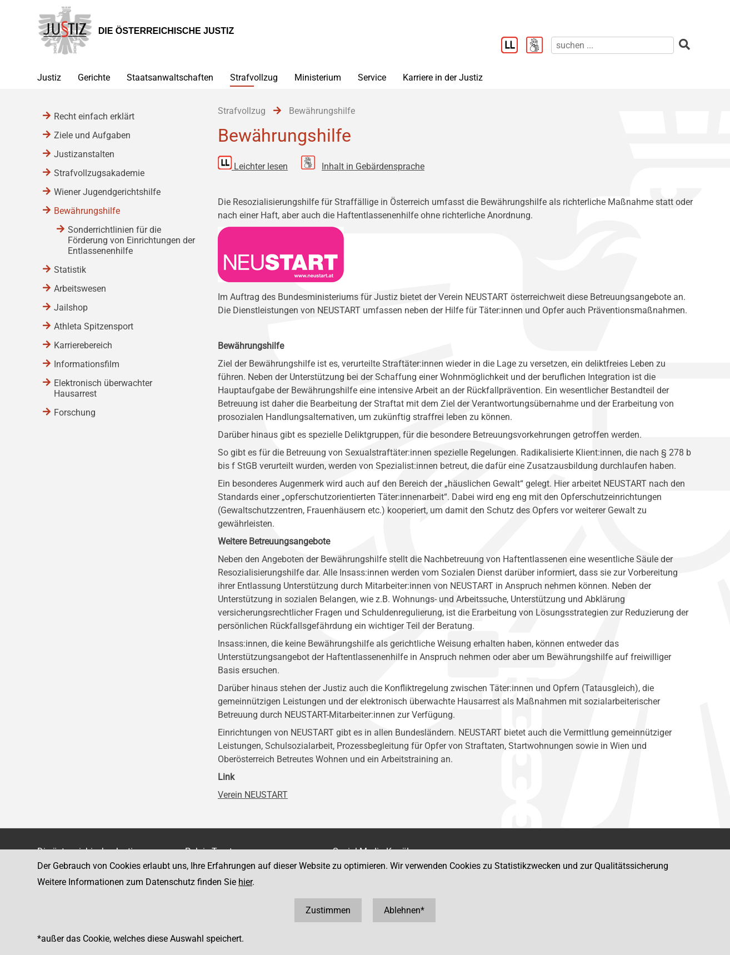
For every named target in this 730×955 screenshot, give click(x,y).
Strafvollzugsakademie (99, 173)
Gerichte (94, 77)
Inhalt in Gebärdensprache (373, 166)
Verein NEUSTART (253, 794)
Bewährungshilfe (87, 211)
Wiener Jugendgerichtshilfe (107, 192)
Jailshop (71, 307)
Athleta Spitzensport (93, 326)
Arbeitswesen (80, 288)
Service (372, 77)
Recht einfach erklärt (94, 116)
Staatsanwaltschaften (170, 77)
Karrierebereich (83, 345)
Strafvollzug (254, 77)
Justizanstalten (84, 154)
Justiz (49, 77)
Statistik (70, 269)
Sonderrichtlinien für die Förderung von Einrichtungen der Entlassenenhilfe (131, 240)
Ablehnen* (404, 910)
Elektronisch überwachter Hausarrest (103, 388)
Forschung (75, 412)
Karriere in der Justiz (443, 77)
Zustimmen (328, 910)
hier (245, 882)
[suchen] (612, 45)
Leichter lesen (261, 166)
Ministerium (317, 77)
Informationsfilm (86, 364)
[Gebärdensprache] (538, 46)
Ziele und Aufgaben (92, 135)
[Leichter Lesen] (513, 46)
